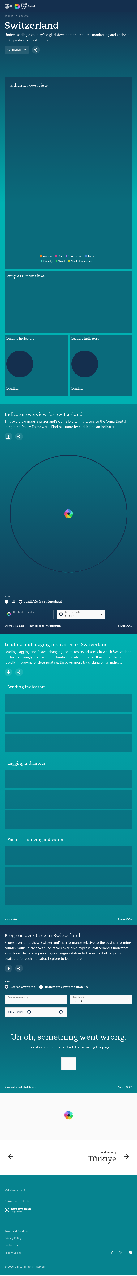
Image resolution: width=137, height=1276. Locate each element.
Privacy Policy (13, 1240)
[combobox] (101, 999)
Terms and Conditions (18, 1233)
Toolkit (9, 16)
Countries (25, 16)
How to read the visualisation (44, 626)
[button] (101, 999)
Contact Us (11, 1247)
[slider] (29, 1012)
